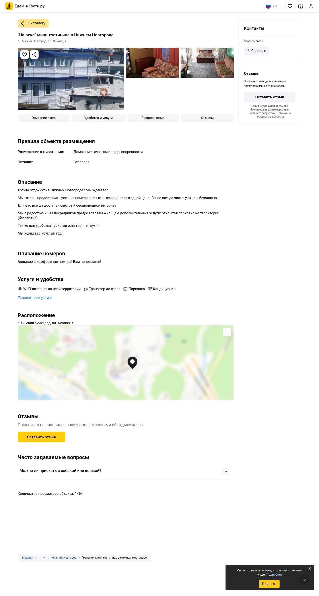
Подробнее (274, 574)
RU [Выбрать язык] (271, 6)
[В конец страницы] (304, 580)
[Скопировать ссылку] (34, 54)
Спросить (256, 51)
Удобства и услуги (98, 118)
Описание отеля (44, 118)
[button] (290, 6)
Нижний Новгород (64, 557)
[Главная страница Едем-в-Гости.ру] (25, 6)
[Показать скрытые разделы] (43, 557)
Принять (269, 584)
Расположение (152, 118)
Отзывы (207, 118)
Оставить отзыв (41, 437)
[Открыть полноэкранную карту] (126, 362)
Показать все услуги (35, 298)
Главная (27, 557)
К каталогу (31, 23)
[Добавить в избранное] (24, 54)
